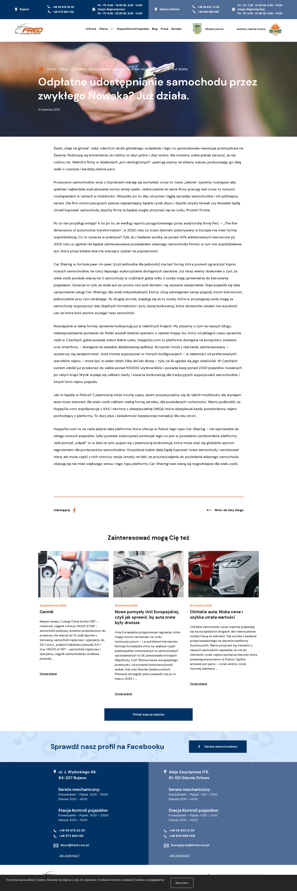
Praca (164, 29)
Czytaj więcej (48, 673)
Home (52, 69)
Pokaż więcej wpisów (148, 714)
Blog (155, 29)
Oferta (103, 29)
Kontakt (176, 29)
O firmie (91, 29)
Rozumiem (182, 883)
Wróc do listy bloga (225, 510)
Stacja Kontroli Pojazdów (133, 29)
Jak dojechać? (69, 855)
